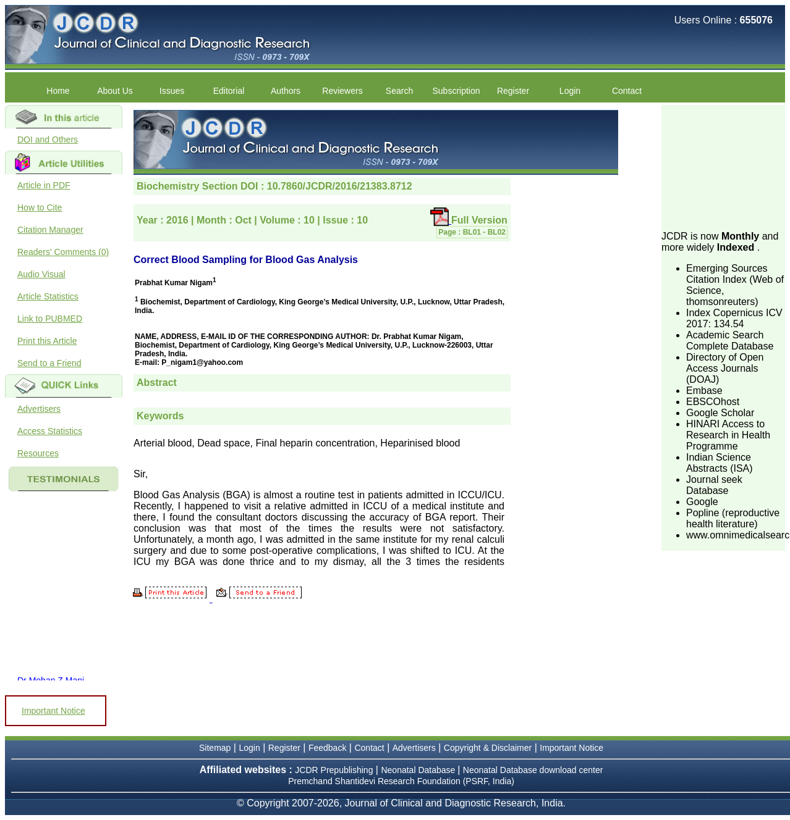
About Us (115, 91)
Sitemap (215, 748)
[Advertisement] (723, 166)
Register (513, 91)
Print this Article (47, 341)
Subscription (456, 91)
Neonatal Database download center (533, 770)
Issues (171, 91)
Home (57, 91)
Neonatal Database (419, 770)
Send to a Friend (49, 363)
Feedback (327, 748)
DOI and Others (47, 139)
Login (569, 91)
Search (399, 91)
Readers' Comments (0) (63, 252)
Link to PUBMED (49, 319)
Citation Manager (50, 230)
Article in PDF (43, 185)
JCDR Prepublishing (334, 770)
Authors (285, 91)
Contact (627, 91)
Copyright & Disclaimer (488, 748)
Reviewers (342, 91)
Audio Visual (41, 274)
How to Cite (39, 207)
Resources (38, 453)
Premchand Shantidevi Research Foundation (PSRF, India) (401, 781)
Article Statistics (48, 296)
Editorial (229, 91)
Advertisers (39, 409)
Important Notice (53, 711)
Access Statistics (49, 431)
